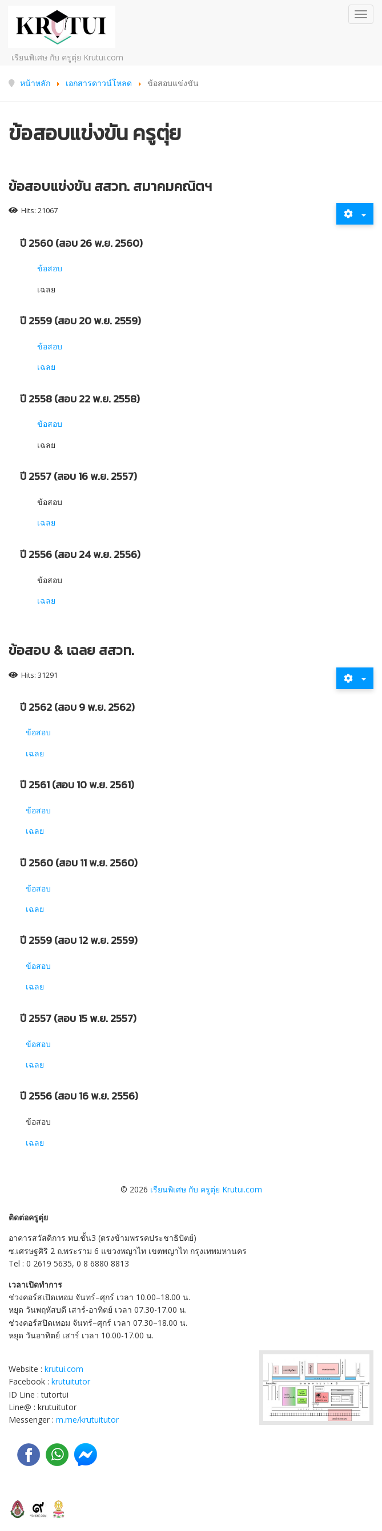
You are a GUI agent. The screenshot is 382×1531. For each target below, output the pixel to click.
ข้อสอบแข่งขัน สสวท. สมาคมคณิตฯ (110, 186)
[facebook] (28, 1454)
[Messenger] (85, 1454)
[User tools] (354, 214)
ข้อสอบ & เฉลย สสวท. (71, 650)
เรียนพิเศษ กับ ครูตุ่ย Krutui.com (206, 1189)
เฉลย (46, 366)
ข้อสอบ (49, 268)
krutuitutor (70, 1381)
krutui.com (64, 1368)
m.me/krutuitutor (87, 1419)
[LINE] (57, 1454)
